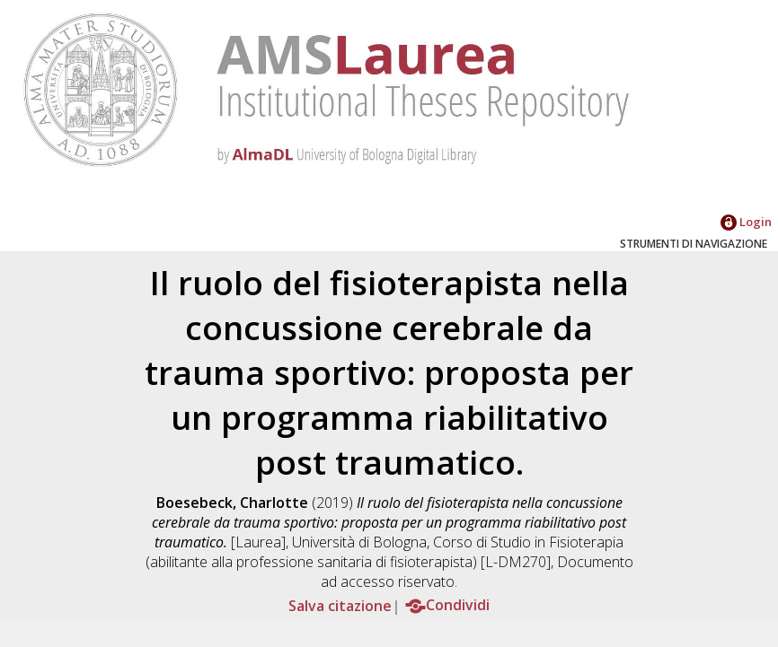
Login (746, 222)
